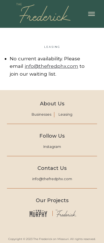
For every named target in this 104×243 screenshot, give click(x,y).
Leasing (65, 114)
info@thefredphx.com (51, 66)
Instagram (52, 146)
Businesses (41, 114)
